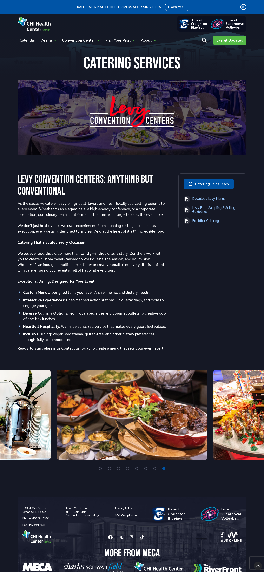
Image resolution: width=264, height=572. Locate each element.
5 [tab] (136, 468)
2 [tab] (109, 468)
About (146, 40)
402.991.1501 (36, 524)
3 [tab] (118, 468)
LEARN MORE (177, 7)
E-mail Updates (230, 40)
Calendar (27, 40)
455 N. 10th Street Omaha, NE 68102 (34, 510)
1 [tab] (100, 468)
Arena (46, 40)
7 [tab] (154, 468)
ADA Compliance (126, 515)
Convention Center (78, 40)
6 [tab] (145, 468)
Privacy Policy (123, 508)
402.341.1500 (41, 518)
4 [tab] (127, 468)
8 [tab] (163, 468)
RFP (117, 512)
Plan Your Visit (118, 40)
